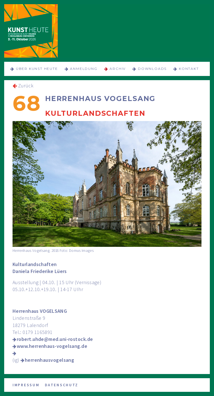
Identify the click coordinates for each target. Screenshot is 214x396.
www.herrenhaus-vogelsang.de (52, 346)
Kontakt (189, 69)
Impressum (26, 385)
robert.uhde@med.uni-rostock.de (55, 339)
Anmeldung (83, 69)
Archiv (118, 69)
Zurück (25, 85)
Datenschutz (61, 385)
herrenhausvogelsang (49, 360)
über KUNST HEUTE (37, 69)
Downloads (152, 69)
